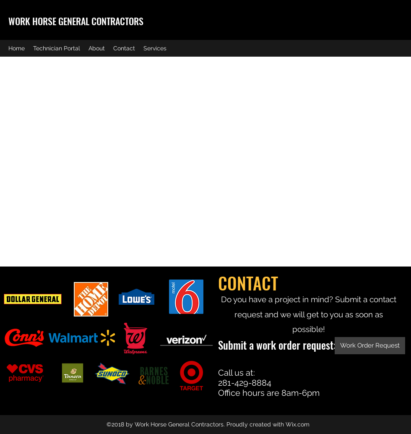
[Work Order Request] (370, 345)
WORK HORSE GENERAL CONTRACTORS (75, 21)
